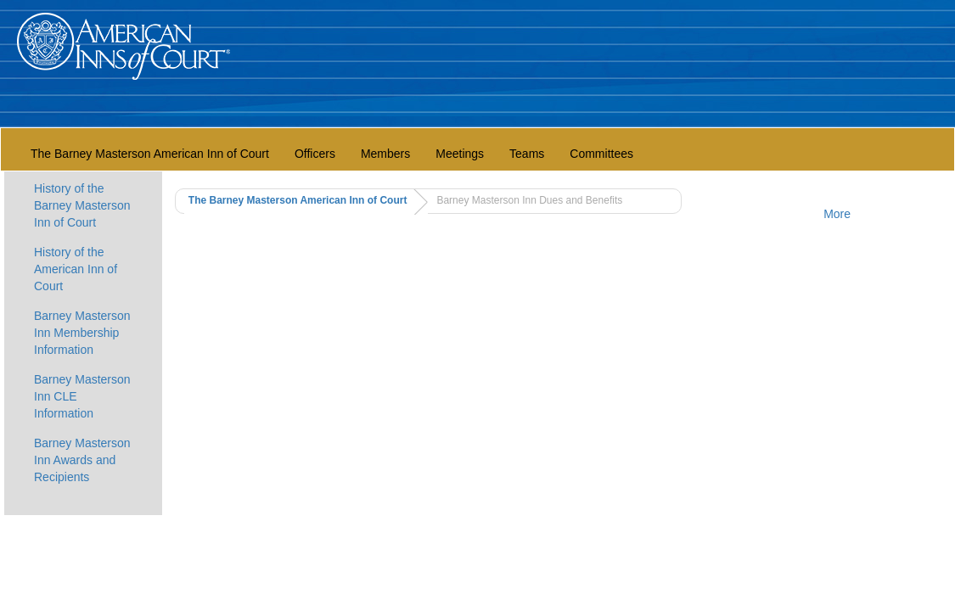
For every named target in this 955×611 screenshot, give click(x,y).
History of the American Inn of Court (75, 269)
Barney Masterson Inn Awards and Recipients (82, 460)
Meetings (459, 153)
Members (385, 153)
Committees (601, 153)
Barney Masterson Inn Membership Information (82, 332)
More (837, 214)
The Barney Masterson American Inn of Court (150, 153)
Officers (315, 153)
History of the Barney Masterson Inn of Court (82, 205)
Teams (526, 153)
